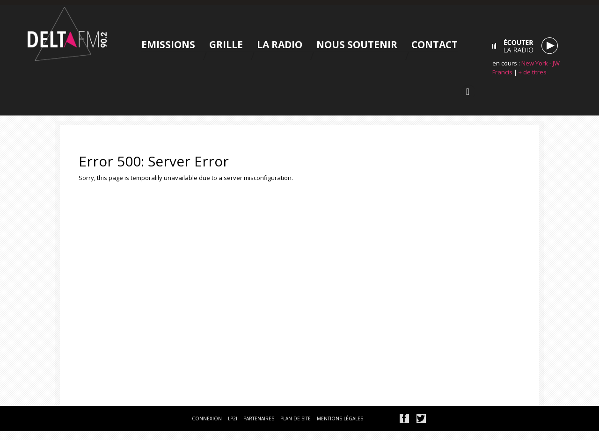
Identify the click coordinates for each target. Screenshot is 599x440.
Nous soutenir (356, 44)
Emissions (168, 44)
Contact (434, 44)
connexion (207, 418)
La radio (279, 44)
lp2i (232, 418)
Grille (226, 44)
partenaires (258, 418)
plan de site (295, 418)
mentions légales (340, 418)
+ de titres (533, 72)
